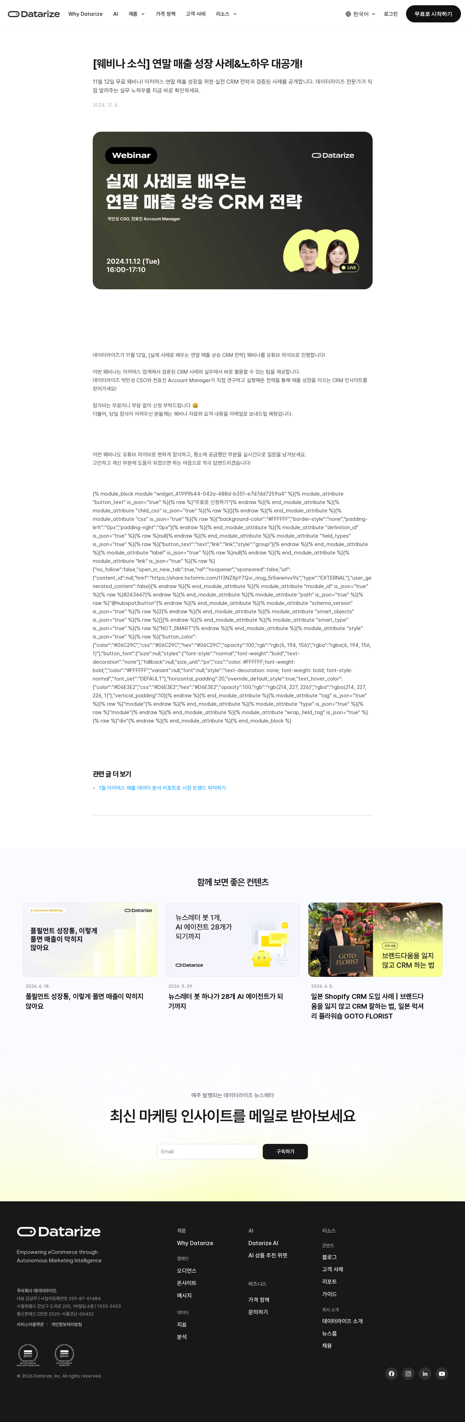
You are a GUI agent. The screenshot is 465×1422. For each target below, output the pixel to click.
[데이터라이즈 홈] (33, 14)
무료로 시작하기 (433, 13)
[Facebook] (391, 1373)
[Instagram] (408, 1373)
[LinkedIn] (425, 1373)
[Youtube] (442, 1373)
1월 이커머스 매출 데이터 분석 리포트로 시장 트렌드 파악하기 (162, 788)
